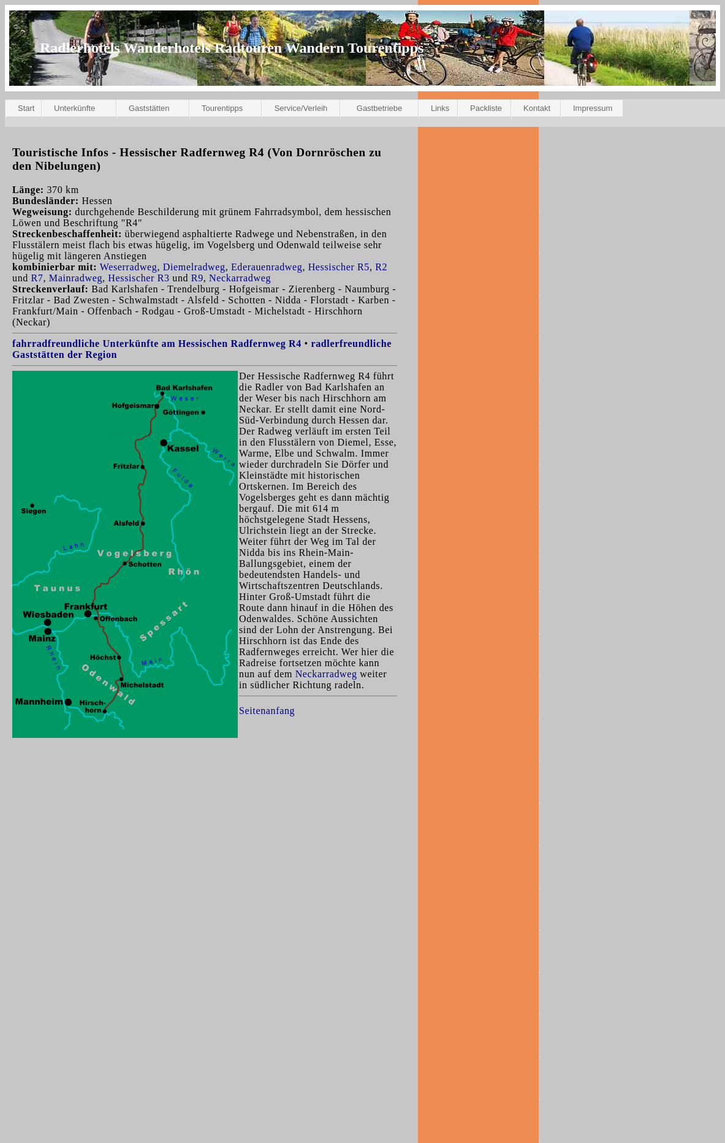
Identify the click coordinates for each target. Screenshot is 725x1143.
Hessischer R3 (138, 278)
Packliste (486, 108)
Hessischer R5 (339, 267)
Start (26, 108)
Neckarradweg (240, 278)
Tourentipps (222, 108)
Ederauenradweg (266, 267)
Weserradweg (129, 267)
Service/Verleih (301, 108)
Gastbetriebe (379, 108)
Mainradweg (75, 278)
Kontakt (536, 108)
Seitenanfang (267, 710)
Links (440, 108)
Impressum (592, 108)
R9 (197, 278)
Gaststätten (149, 108)
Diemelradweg (194, 267)
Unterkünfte (74, 108)
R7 (37, 278)
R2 (381, 267)
